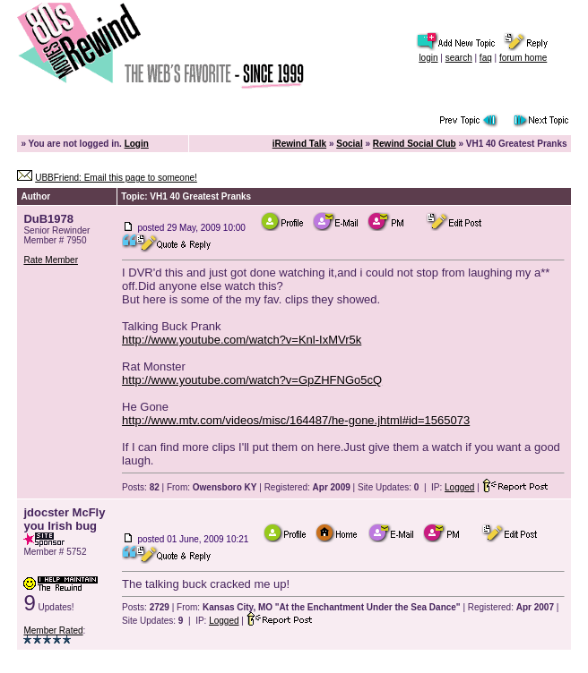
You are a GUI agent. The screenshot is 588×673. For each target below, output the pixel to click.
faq (486, 58)
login (428, 58)
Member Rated (52, 630)
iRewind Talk (299, 144)
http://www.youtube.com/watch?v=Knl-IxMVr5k (241, 339)
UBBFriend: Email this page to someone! (116, 178)
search (458, 58)
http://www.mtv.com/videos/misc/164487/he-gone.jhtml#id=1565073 (296, 420)
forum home (523, 58)
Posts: (141, 487)
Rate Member (50, 260)
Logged (459, 487)
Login (137, 144)
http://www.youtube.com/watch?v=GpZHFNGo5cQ (252, 380)
